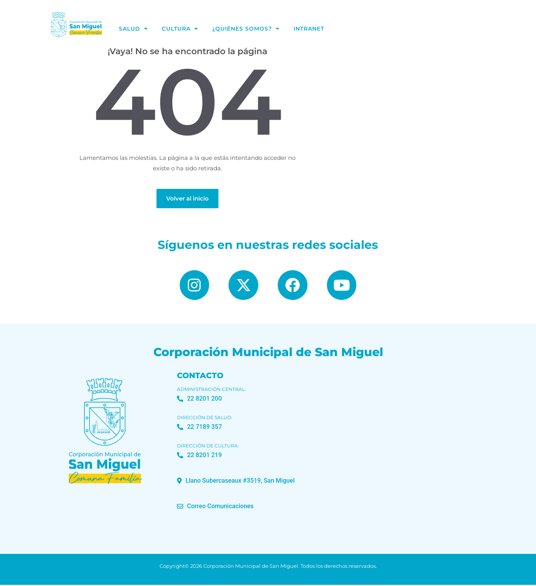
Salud (133, 29)
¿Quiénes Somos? (246, 29)
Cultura (180, 29)
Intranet (309, 28)
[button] (235, 482)
